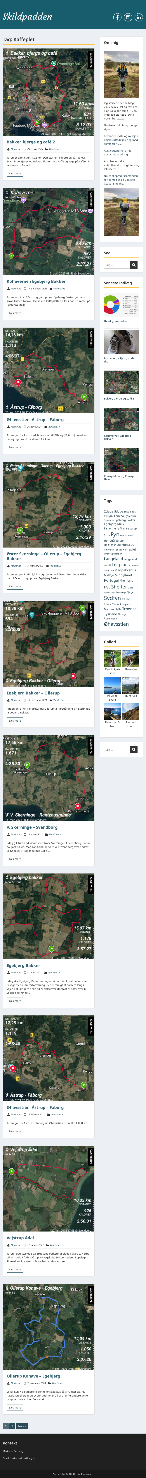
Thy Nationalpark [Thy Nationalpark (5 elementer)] (121, 604)
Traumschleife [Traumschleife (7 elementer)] (112, 609)
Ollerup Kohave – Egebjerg (33, 1376)
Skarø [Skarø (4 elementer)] (130, 587)
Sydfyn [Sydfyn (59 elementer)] (112, 598)
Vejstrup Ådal (20, 1237)
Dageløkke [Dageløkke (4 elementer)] (109, 520)
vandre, (112, 136)
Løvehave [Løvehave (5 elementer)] (109, 570)
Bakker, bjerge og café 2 (31, 142)
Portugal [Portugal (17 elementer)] (111, 580)
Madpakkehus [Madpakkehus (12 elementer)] (125, 570)
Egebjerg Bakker (23, 965)
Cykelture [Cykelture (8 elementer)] (131, 516)
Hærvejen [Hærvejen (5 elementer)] (109, 549)
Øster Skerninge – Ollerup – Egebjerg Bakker (44, 556)
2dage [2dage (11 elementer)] (109, 511)
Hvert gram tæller (115, 321)
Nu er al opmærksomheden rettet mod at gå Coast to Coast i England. (121, 179)
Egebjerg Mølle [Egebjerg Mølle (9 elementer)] (114, 524)
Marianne (16, 149)
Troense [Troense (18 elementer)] (129, 608)
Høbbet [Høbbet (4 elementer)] (118, 549)
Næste (22, 1426)
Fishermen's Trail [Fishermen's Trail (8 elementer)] (114, 528)
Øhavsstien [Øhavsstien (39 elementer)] (116, 624)
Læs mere (15, 173)
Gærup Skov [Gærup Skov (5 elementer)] (126, 535)
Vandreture (55, 149)
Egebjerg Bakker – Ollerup (33, 693)
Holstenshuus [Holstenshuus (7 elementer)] (112, 544)
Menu (7, 10)
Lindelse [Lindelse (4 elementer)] (134, 565)
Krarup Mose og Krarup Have (119, 477)
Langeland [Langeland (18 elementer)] (113, 558)
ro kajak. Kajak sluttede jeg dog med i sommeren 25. (121, 139)
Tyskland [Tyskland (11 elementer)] (110, 614)
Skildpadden (27, 16)
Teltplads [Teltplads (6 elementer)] (126, 599)
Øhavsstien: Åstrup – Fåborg (35, 419)
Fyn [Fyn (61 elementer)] (115, 534)
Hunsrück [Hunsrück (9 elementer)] (128, 545)
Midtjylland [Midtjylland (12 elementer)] (123, 575)
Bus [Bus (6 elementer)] (133, 511)
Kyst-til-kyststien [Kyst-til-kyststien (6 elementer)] (113, 553)
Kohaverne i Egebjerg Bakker (36, 281)
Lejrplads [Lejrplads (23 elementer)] (121, 564)
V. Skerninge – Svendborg (32, 827)
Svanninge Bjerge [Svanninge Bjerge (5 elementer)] (124, 592)
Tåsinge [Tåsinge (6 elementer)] (122, 614)
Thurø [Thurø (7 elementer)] (108, 604)
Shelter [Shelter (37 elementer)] (119, 586)
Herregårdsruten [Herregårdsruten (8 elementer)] (114, 540)
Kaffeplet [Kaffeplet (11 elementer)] (129, 549)
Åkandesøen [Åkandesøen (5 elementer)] (110, 618)
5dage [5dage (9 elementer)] (118, 511)
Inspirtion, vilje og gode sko (119, 360)
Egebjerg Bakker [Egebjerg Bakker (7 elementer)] (125, 520)
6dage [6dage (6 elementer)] (127, 511)
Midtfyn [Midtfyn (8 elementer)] (109, 575)
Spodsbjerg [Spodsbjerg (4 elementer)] (109, 592)
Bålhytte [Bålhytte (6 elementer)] (108, 516)
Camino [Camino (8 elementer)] (119, 516)
